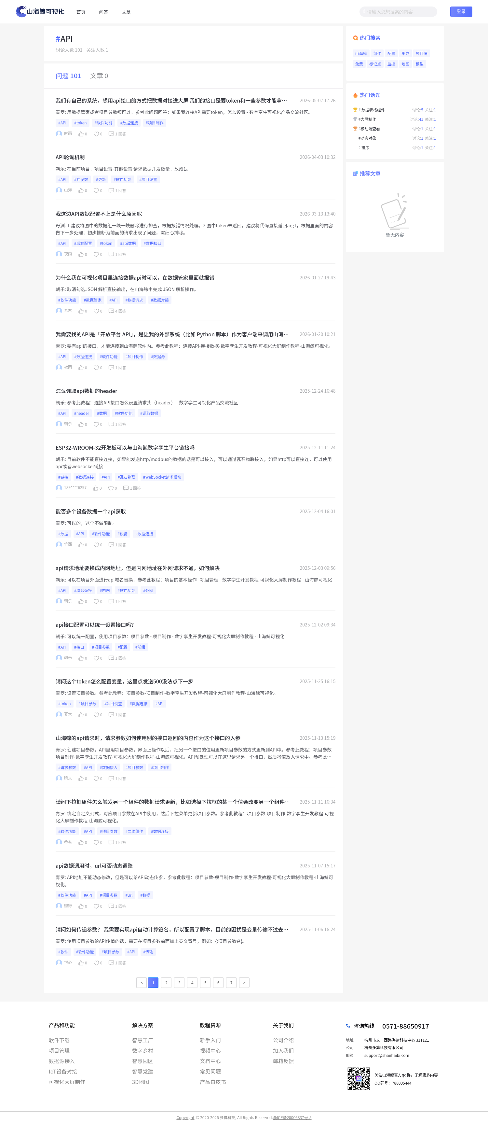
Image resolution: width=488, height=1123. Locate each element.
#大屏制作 (367, 119)
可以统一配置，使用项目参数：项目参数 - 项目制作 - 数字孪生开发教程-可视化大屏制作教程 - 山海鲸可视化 (175, 636)
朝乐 (60, 168)
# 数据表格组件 (372, 109)
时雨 (64, 133)
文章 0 (99, 75)
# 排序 (364, 147)
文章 (126, 11)
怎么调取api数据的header (86, 391)
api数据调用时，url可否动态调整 (94, 865)
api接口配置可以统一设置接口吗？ (96, 624)
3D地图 (140, 1082)
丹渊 (60, 225)
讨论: (417, 109)
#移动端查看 (369, 128)
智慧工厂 (142, 1040)
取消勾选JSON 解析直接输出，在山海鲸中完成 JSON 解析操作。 (132, 289)
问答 (103, 11)
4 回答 (116, 311)
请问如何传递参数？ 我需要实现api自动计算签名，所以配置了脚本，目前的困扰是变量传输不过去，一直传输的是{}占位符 (172, 929)
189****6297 (71, 487)
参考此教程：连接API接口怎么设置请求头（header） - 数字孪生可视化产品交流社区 (152, 402)
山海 (64, 190)
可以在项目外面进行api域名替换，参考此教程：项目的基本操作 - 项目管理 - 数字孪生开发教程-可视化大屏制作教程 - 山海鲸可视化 (199, 579)
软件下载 (59, 1040)
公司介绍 (283, 1040)
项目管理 (59, 1050)
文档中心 (210, 1061)
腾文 (64, 778)
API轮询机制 (70, 157)
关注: (430, 109)
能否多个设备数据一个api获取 (91, 511)
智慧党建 (142, 1071)
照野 (64, 906)
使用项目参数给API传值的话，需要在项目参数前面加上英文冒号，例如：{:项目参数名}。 (157, 941)
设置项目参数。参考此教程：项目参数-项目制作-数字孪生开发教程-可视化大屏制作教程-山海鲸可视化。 (172, 693)
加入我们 (283, 1050)
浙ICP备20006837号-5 (292, 1117)
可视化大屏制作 (67, 1082)
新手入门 (210, 1040)
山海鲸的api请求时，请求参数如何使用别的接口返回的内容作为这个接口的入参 (148, 738)
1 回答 (116, 134)
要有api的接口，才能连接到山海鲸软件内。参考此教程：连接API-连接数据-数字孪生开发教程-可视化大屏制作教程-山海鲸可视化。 (200, 346)
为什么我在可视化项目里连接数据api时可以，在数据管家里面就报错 (135, 277)
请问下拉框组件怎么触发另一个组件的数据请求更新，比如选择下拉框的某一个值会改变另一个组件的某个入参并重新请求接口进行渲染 (173, 802)
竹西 (64, 544)
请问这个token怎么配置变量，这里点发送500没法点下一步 (124, 681)
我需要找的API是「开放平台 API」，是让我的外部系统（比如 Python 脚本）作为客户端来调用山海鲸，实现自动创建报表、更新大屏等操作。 (170, 334)
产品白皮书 (213, 1082)
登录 (461, 11)
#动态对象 (367, 138)
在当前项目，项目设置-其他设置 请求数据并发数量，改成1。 (129, 168)
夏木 (64, 714)
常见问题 (210, 1071)
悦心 (64, 962)
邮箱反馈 (283, 1061)
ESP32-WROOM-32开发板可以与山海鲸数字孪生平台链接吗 (125, 447)
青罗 (60, 112)
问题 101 (68, 75)
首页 (81, 11)
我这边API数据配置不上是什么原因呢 (99, 214)
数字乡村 (142, 1050)
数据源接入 (62, 1061)
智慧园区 (142, 1061)
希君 (64, 310)
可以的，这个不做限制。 (92, 523)
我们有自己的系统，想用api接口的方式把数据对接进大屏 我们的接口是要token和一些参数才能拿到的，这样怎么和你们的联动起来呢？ (171, 100)
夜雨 (64, 254)
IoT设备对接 (63, 1071)
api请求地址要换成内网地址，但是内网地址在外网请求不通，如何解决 (138, 568)
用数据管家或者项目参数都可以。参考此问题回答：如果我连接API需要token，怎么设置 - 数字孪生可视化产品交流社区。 (190, 112)
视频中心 (210, 1050)
